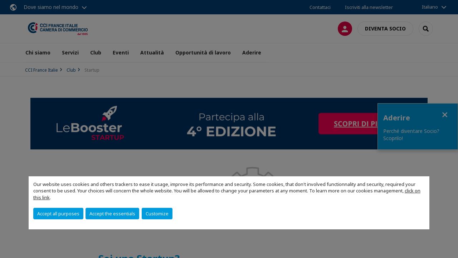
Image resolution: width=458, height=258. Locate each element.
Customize (157, 213)
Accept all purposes (58, 213)
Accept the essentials (112, 213)
